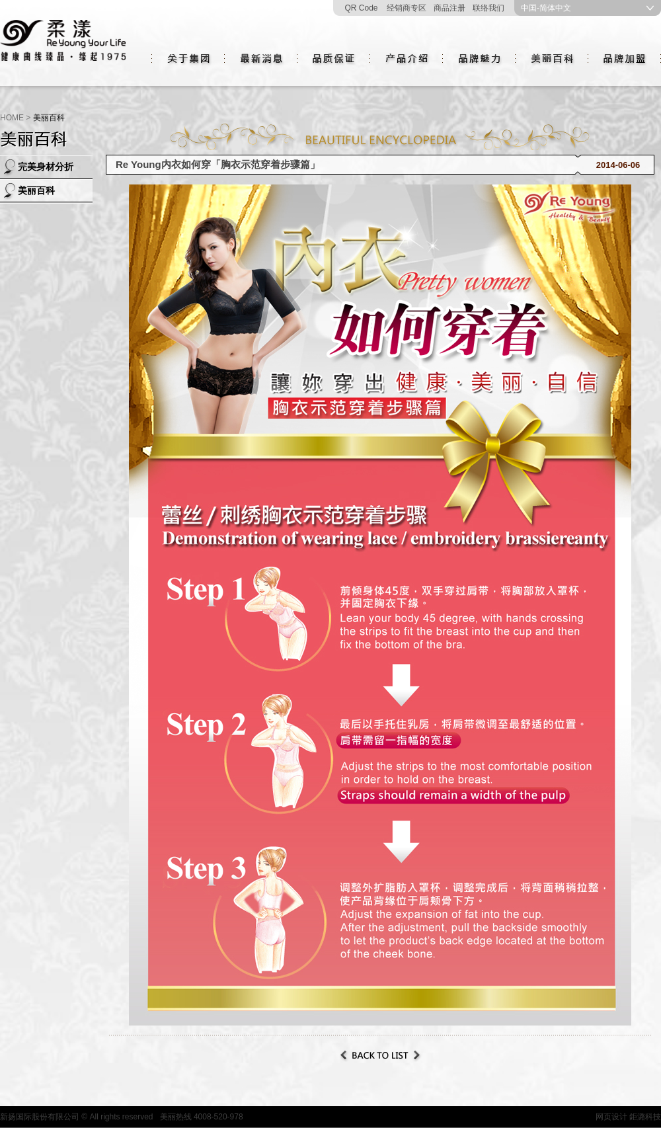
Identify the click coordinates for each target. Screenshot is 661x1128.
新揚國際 (63, 43)
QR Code (360, 8)
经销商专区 (406, 8)
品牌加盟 (624, 59)
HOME (12, 117)
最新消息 (261, 59)
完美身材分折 (45, 166)
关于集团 (188, 59)
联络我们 (488, 8)
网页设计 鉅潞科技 (628, 1116)
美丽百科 (552, 59)
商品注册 (449, 8)
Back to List (380, 1055)
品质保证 (333, 59)
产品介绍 (406, 59)
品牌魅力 (479, 59)
